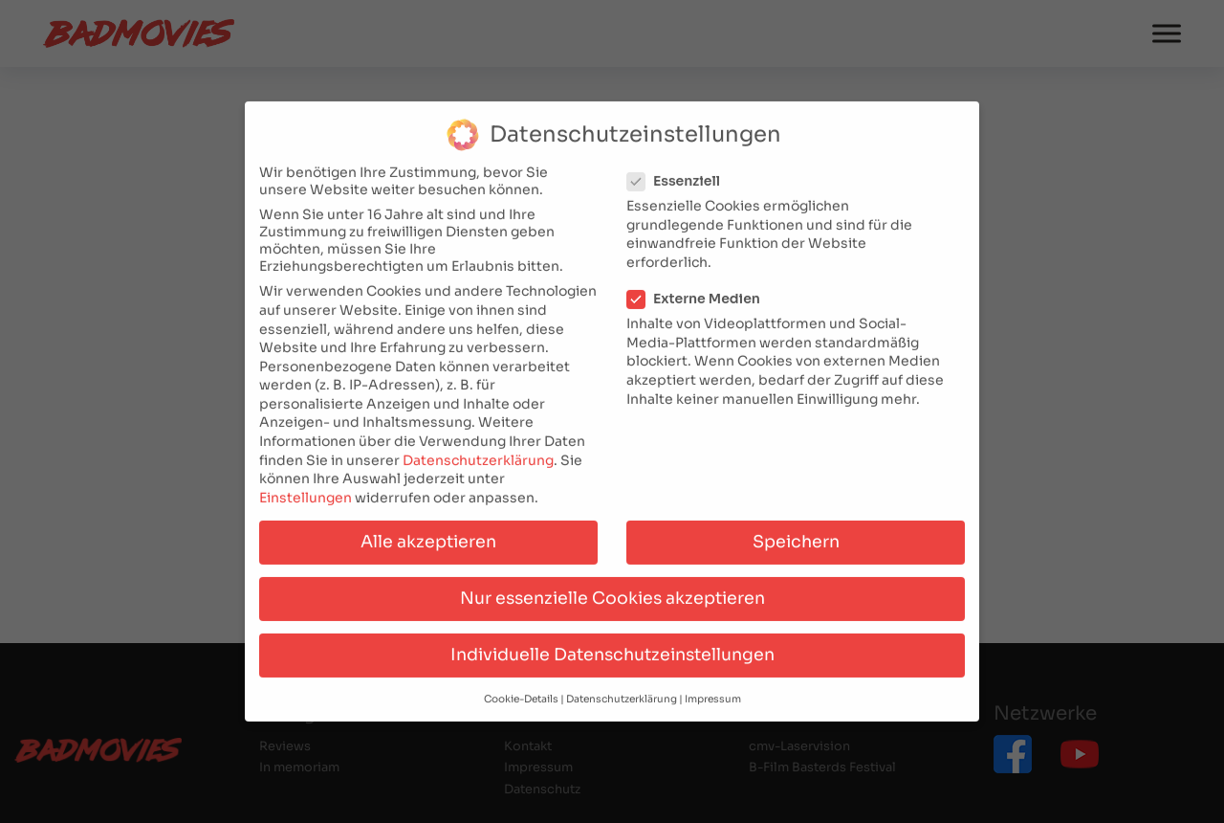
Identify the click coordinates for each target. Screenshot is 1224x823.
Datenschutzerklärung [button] (621, 689)
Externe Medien (699, 288)
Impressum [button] (713, 689)
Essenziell (679, 171)
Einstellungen (305, 487)
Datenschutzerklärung (478, 449)
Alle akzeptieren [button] (428, 531)
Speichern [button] (796, 531)
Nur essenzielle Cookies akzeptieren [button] (612, 587)
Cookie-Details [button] (521, 689)
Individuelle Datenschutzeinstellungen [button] (612, 644)
